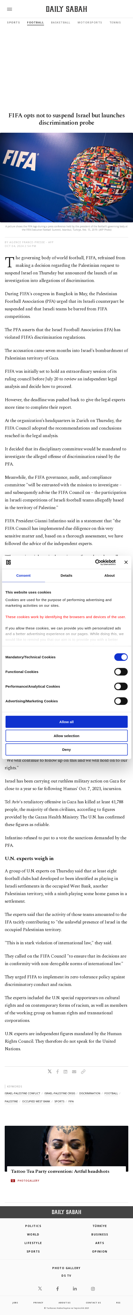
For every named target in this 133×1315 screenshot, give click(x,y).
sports (59, 1101)
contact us (93, 1302)
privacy (38, 1302)
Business (99, 1234)
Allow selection (66, 736)
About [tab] (110, 575)
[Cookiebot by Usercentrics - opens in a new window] (95, 562)
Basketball (61, 22)
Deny (66, 750)
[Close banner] (126, 562)
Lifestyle (33, 1243)
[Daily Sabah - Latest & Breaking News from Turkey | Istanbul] (66, 9)
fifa (71, 1101)
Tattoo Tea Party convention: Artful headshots (60, 1171)
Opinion (100, 1251)
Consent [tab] (23, 575)
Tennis (115, 22)
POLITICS (33, 1226)
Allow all (66, 722)
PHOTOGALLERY (28, 1180)
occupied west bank (36, 1101)
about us (64, 1302)
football (111, 1093)
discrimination (89, 1093)
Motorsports (90, 22)
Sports (13, 22)
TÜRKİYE (100, 1226)
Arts (99, 1243)
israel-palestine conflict (22, 1093)
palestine (11, 1101)
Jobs (15, 1302)
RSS (118, 1302)
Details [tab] (67, 575)
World (33, 1234)
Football (35, 22)
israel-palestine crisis (59, 1093)
